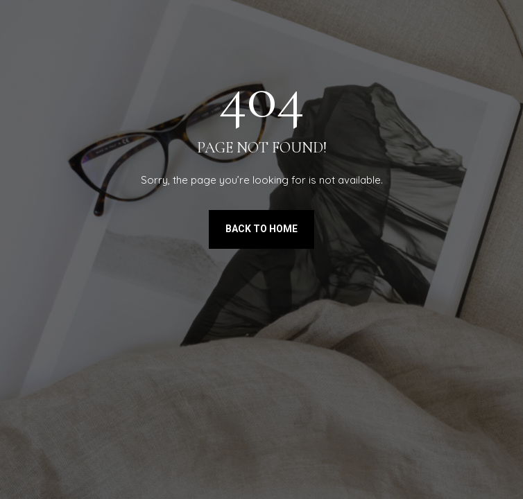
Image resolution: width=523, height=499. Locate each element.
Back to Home (261, 228)
